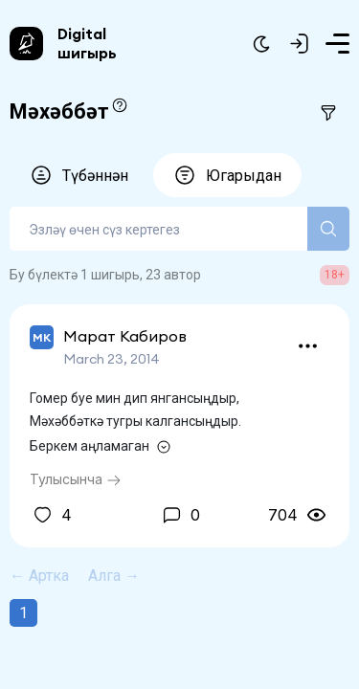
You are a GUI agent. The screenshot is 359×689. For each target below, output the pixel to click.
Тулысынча (76, 479)
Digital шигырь (87, 43)
